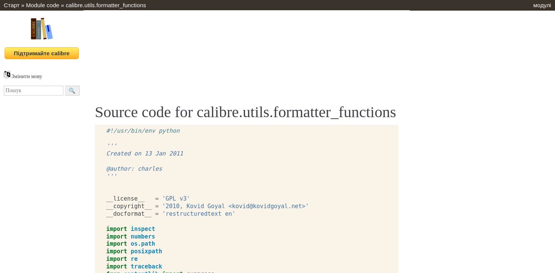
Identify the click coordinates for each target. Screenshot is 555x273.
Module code (43, 5)
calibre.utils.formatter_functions (106, 5)
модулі (542, 5)
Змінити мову (23, 76)
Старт (12, 5)
